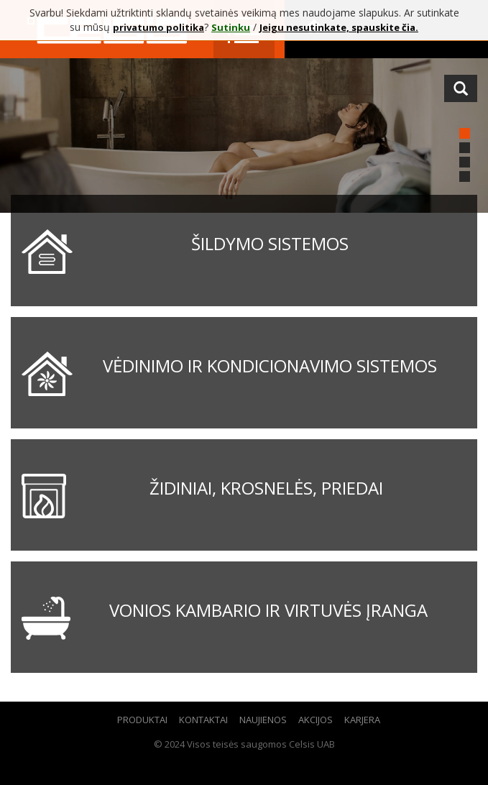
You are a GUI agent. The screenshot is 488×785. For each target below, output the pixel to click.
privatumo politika (158, 27)
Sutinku (230, 27)
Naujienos (263, 719)
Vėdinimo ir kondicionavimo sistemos (270, 365)
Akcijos (315, 719)
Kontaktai (203, 719)
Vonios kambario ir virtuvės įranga (268, 610)
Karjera (362, 719)
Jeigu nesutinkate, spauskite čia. (338, 27)
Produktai (142, 719)
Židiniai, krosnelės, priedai (266, 488)
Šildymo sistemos (270, 243)
